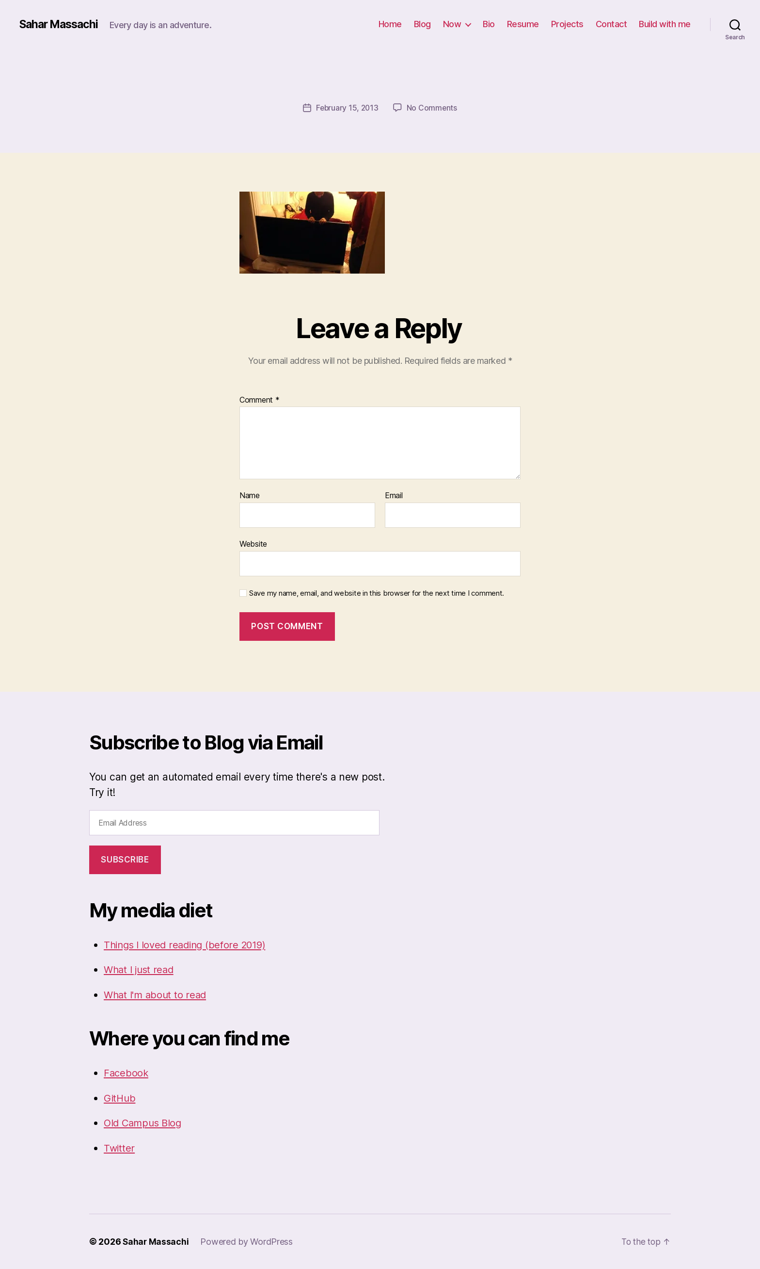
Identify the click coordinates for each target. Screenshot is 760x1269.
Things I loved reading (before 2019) (189, 944)
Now (452, 24)
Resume (523, 24)
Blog (422, 24)
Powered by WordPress (247, 1241)
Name (249, 495)
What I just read (141, 969)
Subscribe (125, 859)
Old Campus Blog (145, 1123)
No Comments (432, 108)
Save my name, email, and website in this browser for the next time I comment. (376, 592)
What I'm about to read (157, 994)
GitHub (120, 1097)
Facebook (127, 1073)
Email (394, 495)
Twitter (120, 1147)
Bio (489, 24)
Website (253, 544)
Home (390, 24)
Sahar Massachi (61, 24)
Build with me (665, 24)
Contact (611, 24)
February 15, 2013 (347, 108)
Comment (259, 399)
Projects (567, 24)
